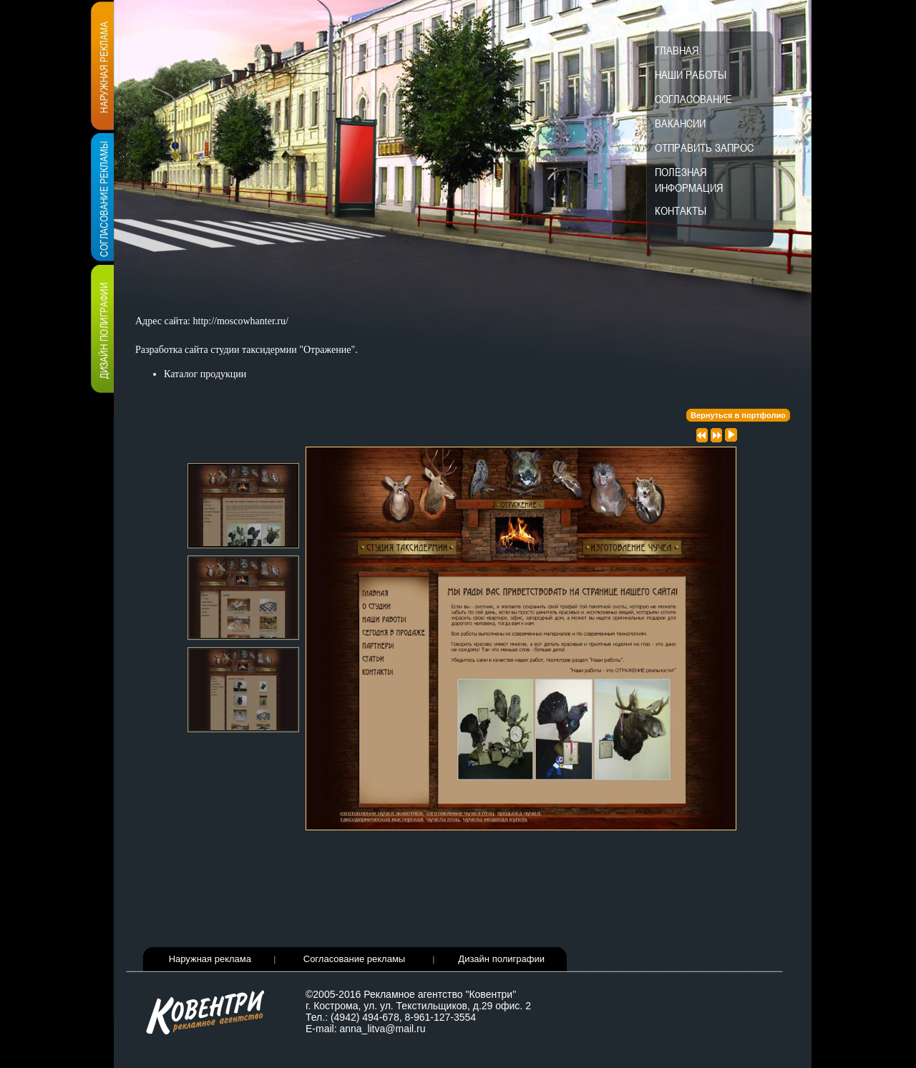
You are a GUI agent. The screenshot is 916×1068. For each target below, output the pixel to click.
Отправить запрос (704, 147)
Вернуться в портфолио (738, 415)
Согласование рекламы (354, 958)
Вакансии (680, 123)
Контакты (680, 210)
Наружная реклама (210, 958)
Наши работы (690, 74)
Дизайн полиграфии (501, 958)
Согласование (693, 99)
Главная (676, 50)
